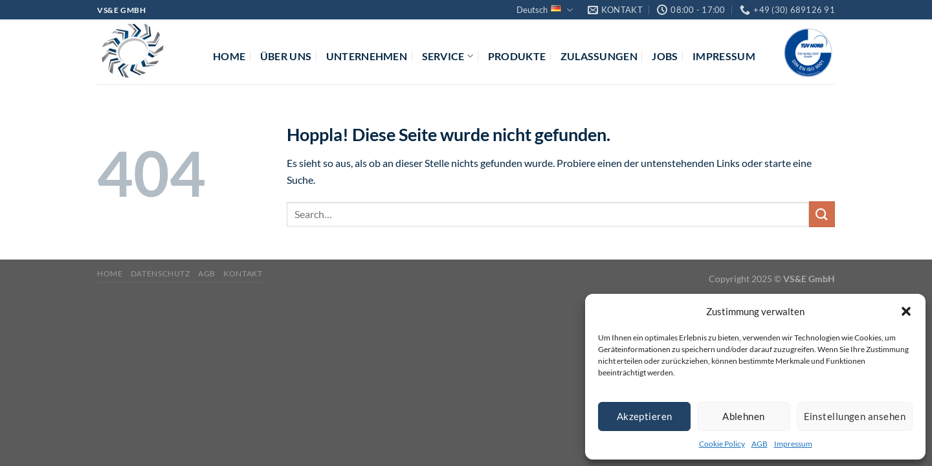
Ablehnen (743, 416)
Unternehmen (367, 56)
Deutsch (544, 10)
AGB (759, 444)
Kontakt (242, 273)
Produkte (517, 56)
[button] (906, 311)
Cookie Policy (722, 444)
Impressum (793, 444)
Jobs (665, 56)
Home (229, 56)
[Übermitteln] (822, 214)
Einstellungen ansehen (854, 416)
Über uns (286, 56)
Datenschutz (160, 273)
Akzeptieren (644, 416)
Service (448, 56)
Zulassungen (599, 56)
